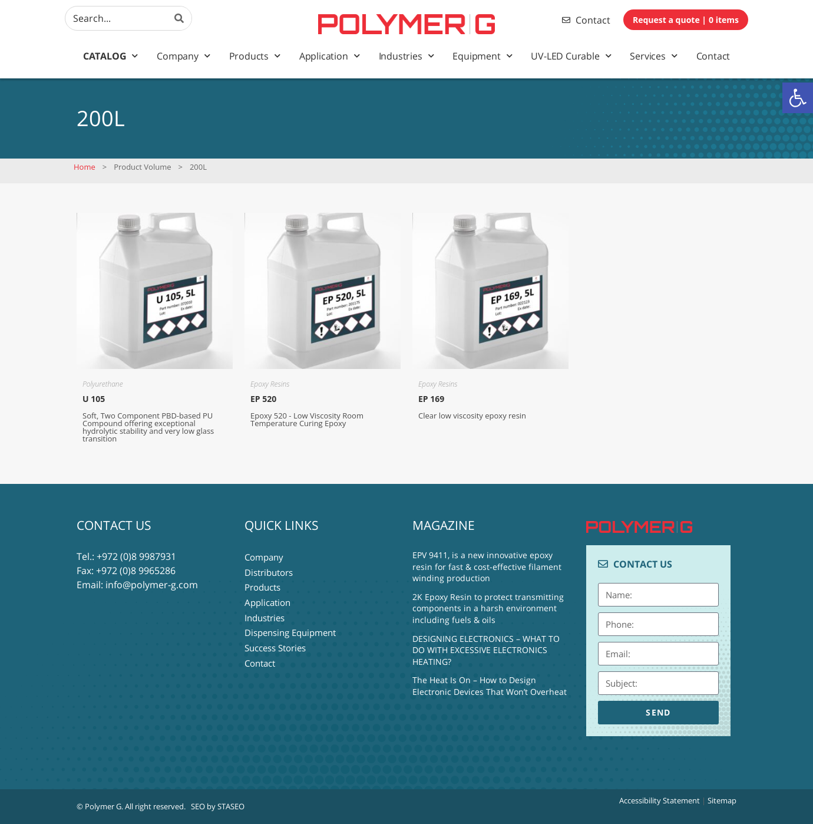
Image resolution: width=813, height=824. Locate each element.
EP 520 (263, 398)
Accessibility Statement (659, 800)
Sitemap (722, 800)
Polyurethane (102, 384)
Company (183, 56)
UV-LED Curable (571, 56)
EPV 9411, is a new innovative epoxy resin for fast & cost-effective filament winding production (486, 566)
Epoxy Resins (269, 384)
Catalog (110, 56)
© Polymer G (99, 806)
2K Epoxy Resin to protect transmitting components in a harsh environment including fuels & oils (488, 608)
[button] (797, 98)
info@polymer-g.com (151, 584)
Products (254, 56)
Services (653, 56)
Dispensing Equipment (290, 627)
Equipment (482, 56)
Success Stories (275, 641)
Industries (406, 56)
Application (329, 56)
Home (84, 166)
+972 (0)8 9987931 (136, 556)
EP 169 (431, 398)
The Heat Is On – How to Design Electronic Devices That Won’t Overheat (489, 685)
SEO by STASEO (217, 806)
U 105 (93, 398)
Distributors (268, 570)
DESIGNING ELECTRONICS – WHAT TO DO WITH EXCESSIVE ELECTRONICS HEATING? (486, 650)
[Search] (179, 18)
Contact (713, 56)
